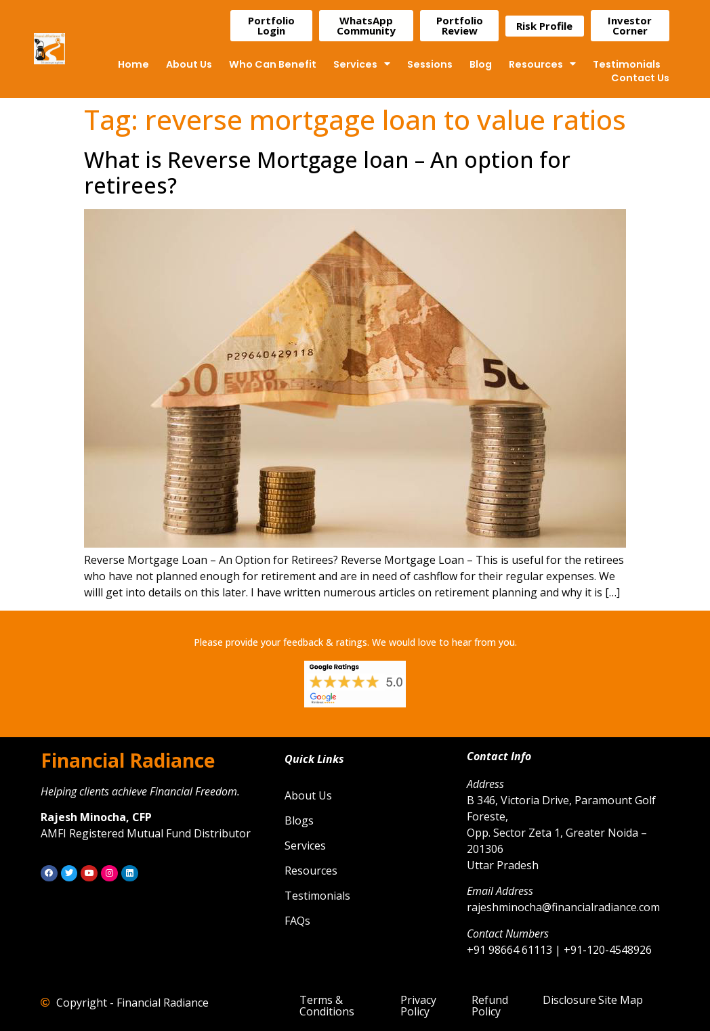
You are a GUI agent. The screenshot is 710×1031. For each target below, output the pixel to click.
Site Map (620, 999)
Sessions (430, 64)
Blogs (299, 820)
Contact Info (499, 756)
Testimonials (627, 64)
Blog (480, 64)
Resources (542, 64)
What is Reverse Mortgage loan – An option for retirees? (327, 172)
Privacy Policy (418, 1005)
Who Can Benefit (272, 64)
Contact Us (640, 78)
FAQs (297, 920)
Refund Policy (490, 1005)
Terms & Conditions (326, 1005)
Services (361, 64)
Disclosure (569, 999)
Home (133, 64)
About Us (189, 64)
